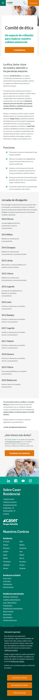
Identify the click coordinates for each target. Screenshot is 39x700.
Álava (21, 541)
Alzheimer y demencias (10, 597)
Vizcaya (21, 565)
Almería (5, 545)
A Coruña (6, 541)
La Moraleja (7, 581)
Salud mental (7, 614)
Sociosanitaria (7, 617)
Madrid (21, 555)
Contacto (6, 514)
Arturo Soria (7, 578)
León (21, 551)
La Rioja (5, 551)
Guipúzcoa (22, 548)
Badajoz (22, 545)
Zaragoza (22, 568)
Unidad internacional (10, 620)
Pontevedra (7, 561)
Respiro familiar (8, 611)
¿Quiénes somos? (8, 499)
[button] (19, 50)
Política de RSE (8, 511)
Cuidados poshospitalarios (11, 600)
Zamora (5, 568)
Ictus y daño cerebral (10, 602)
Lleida (5, 555)
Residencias (7, 538)
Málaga (5, 558)
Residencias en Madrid (11, 575)
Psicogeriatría (7, 605)
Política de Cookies (17, 661)
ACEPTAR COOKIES (19, 678)
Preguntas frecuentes (13, 441)
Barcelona (6, 548)
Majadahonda (7, 584)
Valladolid (6, 565)
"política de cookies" (11, 650)
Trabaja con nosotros (10, 502)
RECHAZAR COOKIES (19, 685)
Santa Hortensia (8, 587)
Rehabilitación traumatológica (13, 608)
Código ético (7, 508)
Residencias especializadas (13, 594)
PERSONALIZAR (19, 693)
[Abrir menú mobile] (3, 3)
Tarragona (22, 561)
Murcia (21, 558)
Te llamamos (33, 3)
